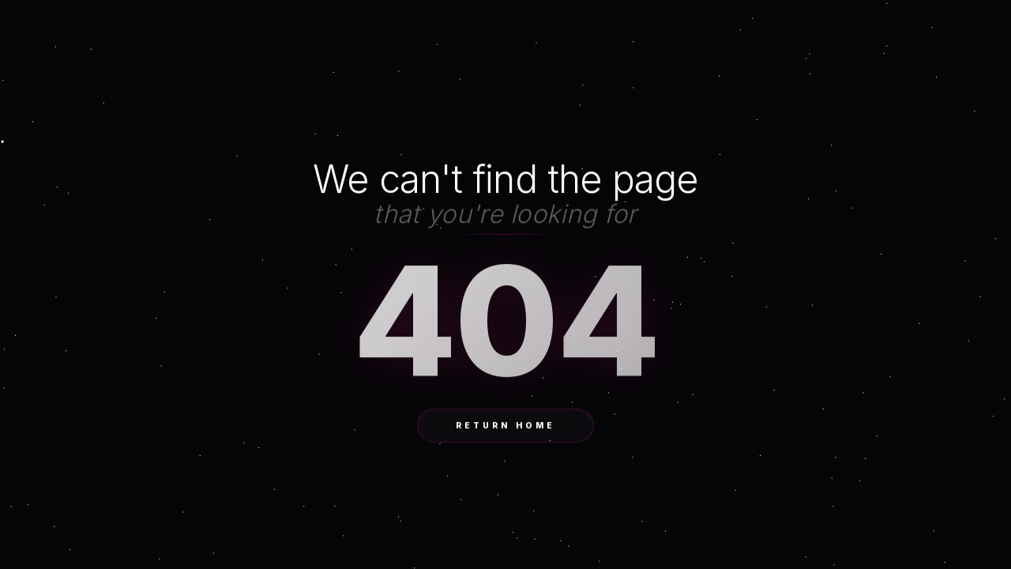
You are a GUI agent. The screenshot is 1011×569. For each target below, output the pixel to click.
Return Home (506, 425)
